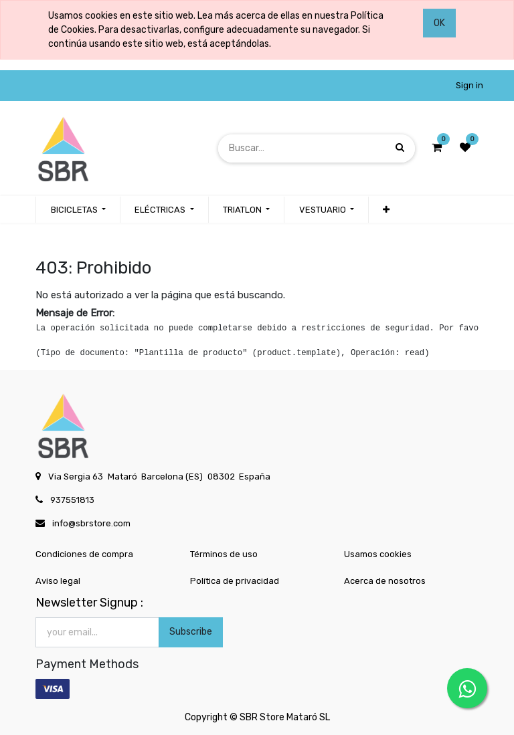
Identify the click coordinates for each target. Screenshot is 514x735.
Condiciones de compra (84, 554)
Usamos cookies (378, 554)
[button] (386, 210)
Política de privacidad (234, 581)
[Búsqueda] (400, 148)
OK (439, 23)
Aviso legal (57, 581)
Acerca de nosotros (385, 581)
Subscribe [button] (190, 631)
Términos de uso (224, 554)
